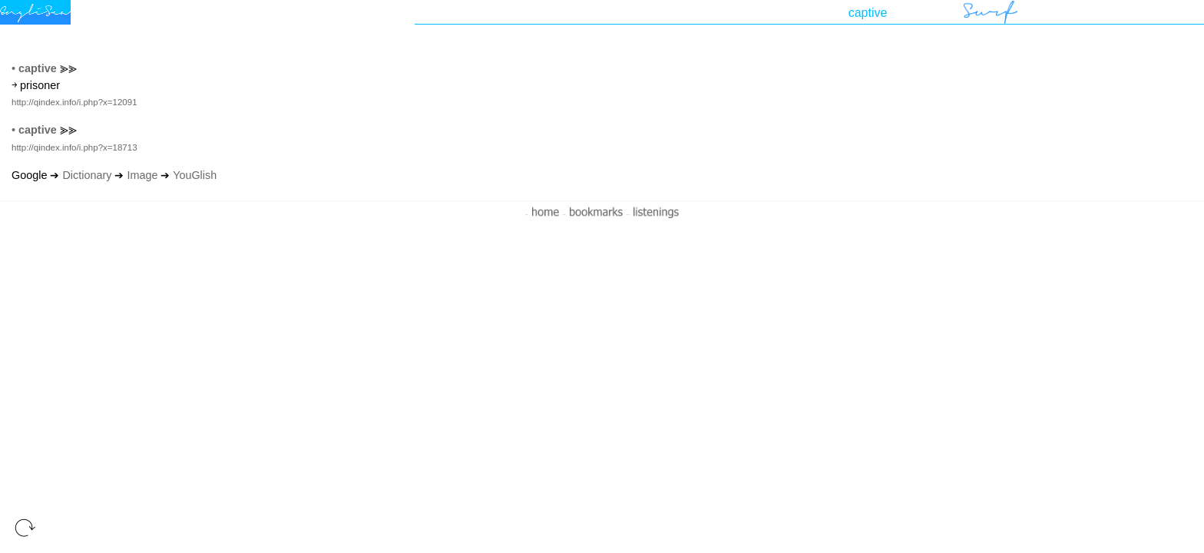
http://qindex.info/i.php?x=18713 (74, 147)
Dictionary (86, 175)
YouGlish (195, 175)
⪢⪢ (68, 68)
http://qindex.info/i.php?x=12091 (74, 102)
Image (142, 175)
